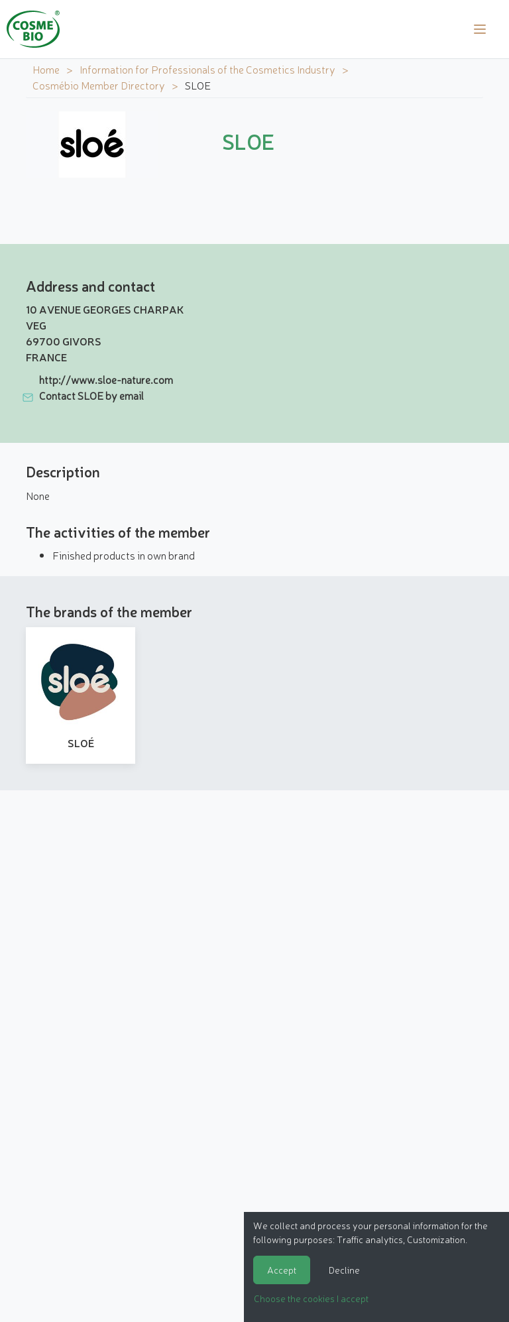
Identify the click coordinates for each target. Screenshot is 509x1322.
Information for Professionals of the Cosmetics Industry (207, 69)
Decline (344, 1270)
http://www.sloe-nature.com (106, 379)
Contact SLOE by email (91, 395)
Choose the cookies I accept (311, 1298)
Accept (281, 1270)
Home (46, 69)
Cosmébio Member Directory (98, 85)
